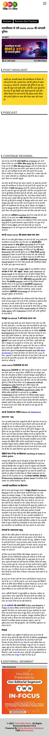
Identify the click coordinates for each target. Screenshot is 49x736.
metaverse (36, 412)
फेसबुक (17, 655)
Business (7, 21)
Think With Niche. (23, 723)
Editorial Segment (18, 661)
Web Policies (27, 730)
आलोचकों (10, 605)
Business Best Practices (26, 21)
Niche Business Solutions (31, 728)
